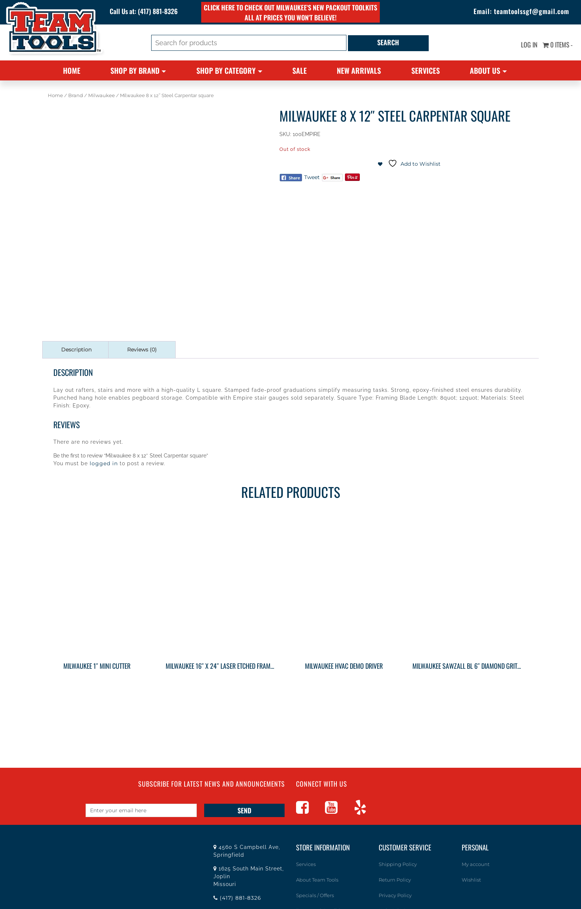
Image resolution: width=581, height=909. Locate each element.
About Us (485, 70)
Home (71, 70)
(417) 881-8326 (158, 11)
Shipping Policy (398, 864)
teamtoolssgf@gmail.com (531, 11)
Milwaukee (101, 95)
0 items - (557, 44)
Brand (75, 95)
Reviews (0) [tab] (142, 349)
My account (475, 864)
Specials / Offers (315, 895)
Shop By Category (226, 70)
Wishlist (471, 880)
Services (425, 70)
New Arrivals (359, 70)
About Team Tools (317, 880)
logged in (104, 463)
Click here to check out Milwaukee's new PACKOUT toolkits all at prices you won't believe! (290, 12)
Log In (528, 44)
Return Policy (395, 880)
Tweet (312, 177)
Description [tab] (76, 349)
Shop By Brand (134, 70)
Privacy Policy (395, 895)
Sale (299, 70)
